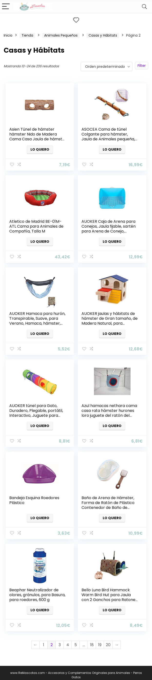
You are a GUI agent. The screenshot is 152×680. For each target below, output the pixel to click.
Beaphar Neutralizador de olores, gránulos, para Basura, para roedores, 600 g (38, 591)
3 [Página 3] (60, 640)
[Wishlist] (76, 20)
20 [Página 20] (108, 640)
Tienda (27, 35)
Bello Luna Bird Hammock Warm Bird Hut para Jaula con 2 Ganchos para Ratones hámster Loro (110, 593)
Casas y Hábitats (103, 35)
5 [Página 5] (75, 640)
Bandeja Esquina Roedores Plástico (35, 497)
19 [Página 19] (99, 640)
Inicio (8, 35)
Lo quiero (39, 149)
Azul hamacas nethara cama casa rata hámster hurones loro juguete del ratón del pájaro (109, 411)
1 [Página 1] (43, 640)
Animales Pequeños (61, 35)
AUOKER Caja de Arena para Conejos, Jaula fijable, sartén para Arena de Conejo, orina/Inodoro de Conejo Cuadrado (109, 230)
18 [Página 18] (92, 640)
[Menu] (6, 6)
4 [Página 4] (67, 640)
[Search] (144, 6)
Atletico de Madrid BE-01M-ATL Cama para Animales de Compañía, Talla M (37, 225)
